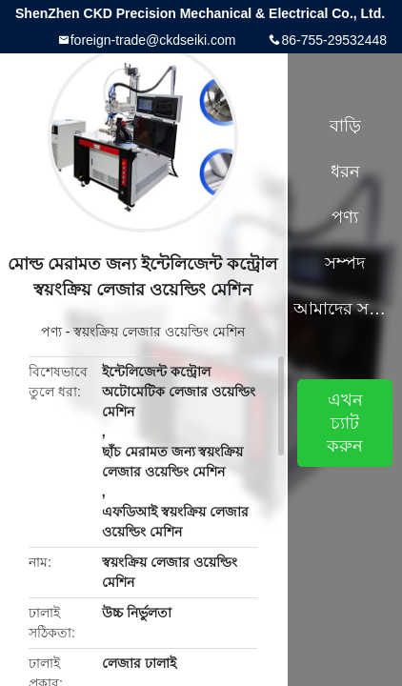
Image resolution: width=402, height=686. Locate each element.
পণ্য (51, 331)
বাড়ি (345, 125)
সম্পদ (345, 262)
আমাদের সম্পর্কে (344, 308)
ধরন (345, 171)
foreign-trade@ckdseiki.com (153, 40)
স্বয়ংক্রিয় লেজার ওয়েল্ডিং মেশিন (159, 331)
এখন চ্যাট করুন (345, 423)
